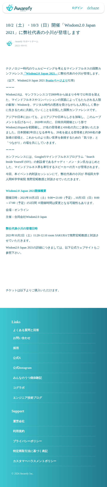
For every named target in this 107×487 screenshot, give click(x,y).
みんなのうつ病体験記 (27, 377)
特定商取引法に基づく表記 (30, 451)
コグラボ (19, 387)
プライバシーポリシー (27, 441)
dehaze (93, 8)
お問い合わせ (21, 338)
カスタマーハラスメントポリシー (34, 461)
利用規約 (19, 431)
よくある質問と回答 (26, 330)
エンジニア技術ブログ (27, 397)
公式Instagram (22, 367)
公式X (17, 357)
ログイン (77, 7)
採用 (16, 348)
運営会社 (19, 421)
